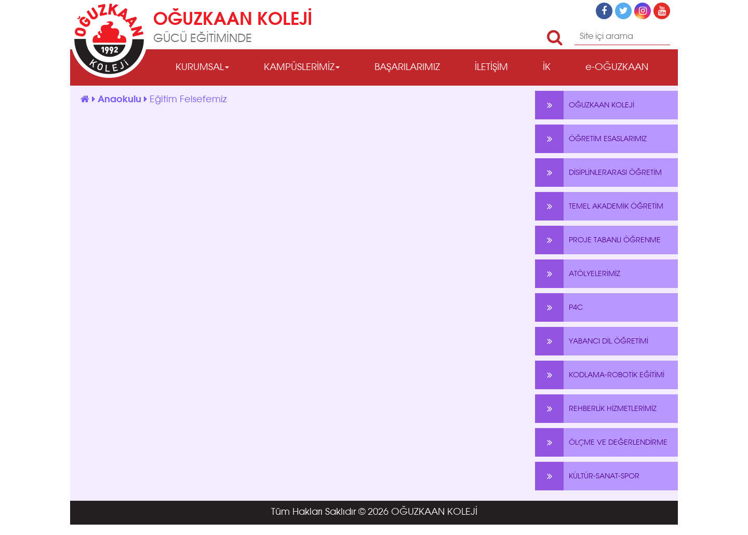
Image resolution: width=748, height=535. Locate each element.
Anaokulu (121, 99)
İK (547, 67)
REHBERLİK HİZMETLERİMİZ (596, 408)
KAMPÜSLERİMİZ (302, 67)
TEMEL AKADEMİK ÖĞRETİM (599, 206)
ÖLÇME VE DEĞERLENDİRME (601, 442)
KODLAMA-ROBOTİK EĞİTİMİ (599, 375)
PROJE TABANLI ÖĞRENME (598, 240)
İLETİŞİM (491, 67)
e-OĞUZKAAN (616, 67)
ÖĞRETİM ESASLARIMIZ (591, 139)
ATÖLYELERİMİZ (577, 273)
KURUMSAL (202, 67)
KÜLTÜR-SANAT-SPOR (587, 476)
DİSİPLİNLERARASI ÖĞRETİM (598, 172)
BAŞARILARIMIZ (407, 67)
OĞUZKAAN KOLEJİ (584, 105)
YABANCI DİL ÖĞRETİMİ (591, 341)
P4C (559, 307)
